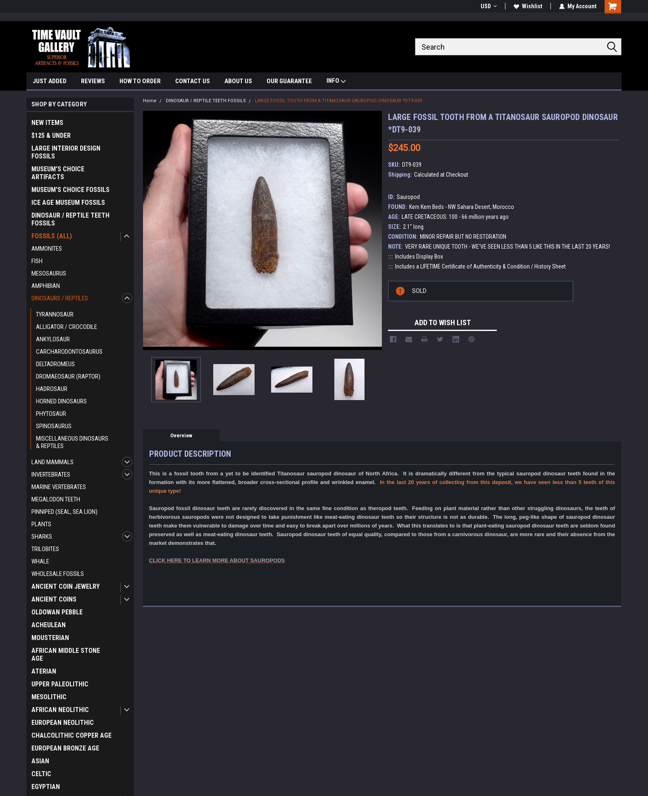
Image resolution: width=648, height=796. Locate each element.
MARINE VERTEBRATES (58, 487)
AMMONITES (46, 248)
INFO (336, 81)
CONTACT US (192, 81)
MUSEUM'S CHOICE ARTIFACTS (57, 173)
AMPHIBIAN (45, 286)
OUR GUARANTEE (289, 81)
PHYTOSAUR (51, 413)
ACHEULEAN (48, 625)
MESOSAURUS (48, 273)
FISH (37, 261)
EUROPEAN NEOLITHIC (62, 722)
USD (489, 6)
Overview (181, 435)
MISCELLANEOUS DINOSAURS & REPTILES (72, 442)
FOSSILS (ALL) (51, 236)
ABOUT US (238, 81)
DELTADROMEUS (55, 364)
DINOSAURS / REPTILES (59, 298)
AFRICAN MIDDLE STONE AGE (65, 654)
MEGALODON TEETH (55, 499)
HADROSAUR (51, 389)
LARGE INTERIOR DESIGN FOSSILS (65, 152)
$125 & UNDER (51, 135)
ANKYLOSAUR (53, 339)
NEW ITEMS (47, 123)
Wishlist (528, 6)
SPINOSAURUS (53, 426)
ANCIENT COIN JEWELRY (65, 586)
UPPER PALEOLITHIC (59, 684)
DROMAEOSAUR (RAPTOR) (68, 376)
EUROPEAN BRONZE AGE (65, 748)
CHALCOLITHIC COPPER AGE (71, 735)
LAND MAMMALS (52, 462)
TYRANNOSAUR (55, 314)
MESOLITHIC (49, 697)
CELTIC (41, 774)
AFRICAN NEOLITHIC (60, 710)
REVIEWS (93, 81)
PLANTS (41, 524)
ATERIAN (43, 671)
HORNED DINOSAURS (61, 401)
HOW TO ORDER (140, 81)
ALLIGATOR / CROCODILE (66, 327)
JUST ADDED (50, 81)
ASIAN (40, 761)
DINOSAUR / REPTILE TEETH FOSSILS (70, 219)
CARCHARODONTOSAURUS (69, 351)
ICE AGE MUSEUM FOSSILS (68, 202)
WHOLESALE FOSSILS (57, 574)
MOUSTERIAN (50, 638)
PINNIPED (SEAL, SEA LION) (64, 511)
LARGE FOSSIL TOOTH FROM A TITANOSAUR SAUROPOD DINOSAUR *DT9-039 (338, 100)
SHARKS (41, 536)
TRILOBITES (45, 549)
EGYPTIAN (45, 787)
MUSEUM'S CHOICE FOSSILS (70, 190)
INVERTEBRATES (50, 474)
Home (150, 100)
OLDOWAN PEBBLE (57, 612)
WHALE (40, 561)
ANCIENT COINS (53, 599)
